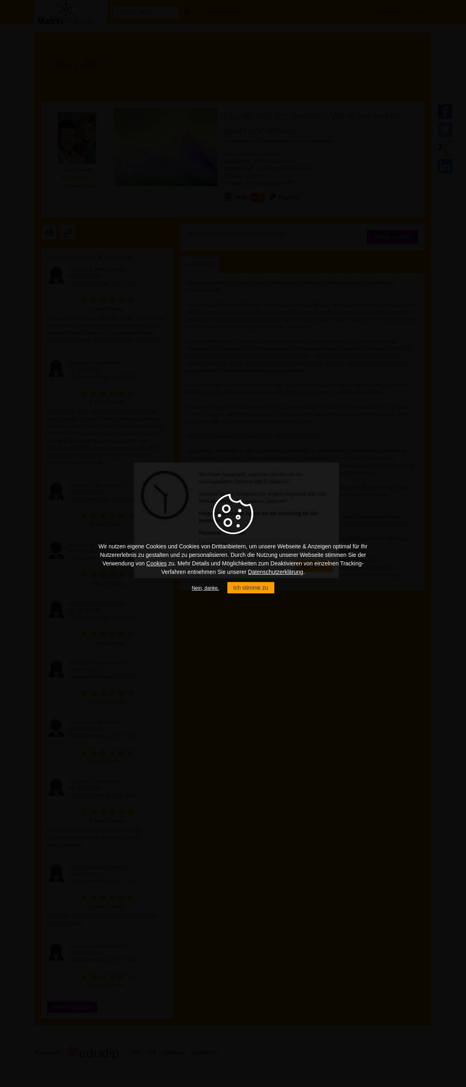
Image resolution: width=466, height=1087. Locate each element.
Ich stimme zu (250, 587)
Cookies (156, 563)
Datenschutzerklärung (275, 572)
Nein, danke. (205, 588)
